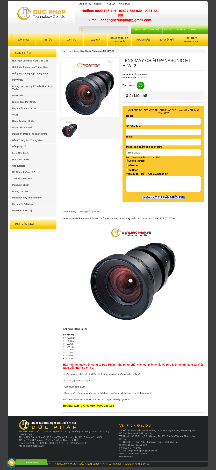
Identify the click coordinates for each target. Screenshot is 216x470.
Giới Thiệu (155, 29)
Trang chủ (140, 29)
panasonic (142, 74)
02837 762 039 (131, 11)
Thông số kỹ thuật (89, 211)
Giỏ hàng (111, 4)
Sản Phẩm (23, 39)
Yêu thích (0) (85, 4)
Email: (129, 136)
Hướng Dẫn (143, 39)
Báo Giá (95, 39)
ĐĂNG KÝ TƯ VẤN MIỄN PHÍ (163, 197)
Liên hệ (193, 29)
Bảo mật (168, 29)
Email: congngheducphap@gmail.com (120, 20)
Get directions (126, 456)
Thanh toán (124, 4)
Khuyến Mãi (167, 39)
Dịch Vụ (71, 39)
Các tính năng (69, 211)
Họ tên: (130, 115)
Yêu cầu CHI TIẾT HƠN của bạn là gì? (147, 174)
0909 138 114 (106, 11)
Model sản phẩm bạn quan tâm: (144, 146)
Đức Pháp (143, 464)
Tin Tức (47, 39)
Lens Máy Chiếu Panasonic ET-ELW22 (94, 51)
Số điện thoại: (134, 126)
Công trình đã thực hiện (119, 40)
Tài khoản (98, 4)
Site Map (181, 29)
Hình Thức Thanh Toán (191, 40)
